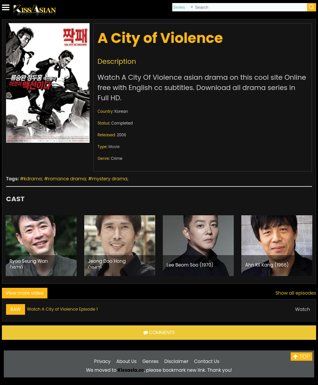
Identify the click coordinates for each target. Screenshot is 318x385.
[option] (41, 245)
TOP (301, 356)
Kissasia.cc (131, 370)
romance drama (67, 178)
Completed (121, 123)
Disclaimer (176, 361)
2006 (121, 135)
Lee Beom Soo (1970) (190, 265)
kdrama (33, 178)
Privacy (102, 361)
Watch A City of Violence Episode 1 (62, 309)
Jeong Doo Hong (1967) (107, 263)
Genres (150, 361)
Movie (114, 147)
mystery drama (110, 178)
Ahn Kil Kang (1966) (267, 265)
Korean (121, 111)
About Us (126, 361)
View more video (25, 293)
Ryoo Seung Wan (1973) (28, 263)
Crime (116, 158)
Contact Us (206, 361)
